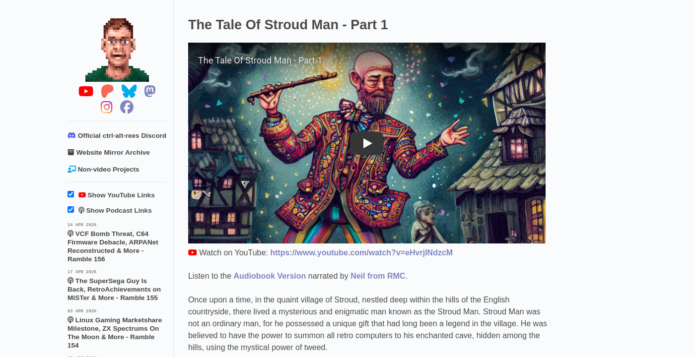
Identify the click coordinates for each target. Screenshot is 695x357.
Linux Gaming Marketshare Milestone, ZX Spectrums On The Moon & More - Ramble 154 (117, 328)
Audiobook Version (270, 276)
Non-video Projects (103, 169)
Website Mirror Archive (109, 152)
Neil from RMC (377, 276)
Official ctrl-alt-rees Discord (117, 135)
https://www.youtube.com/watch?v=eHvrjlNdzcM (361, 252)
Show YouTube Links (111, 195)
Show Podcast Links (110, 210)
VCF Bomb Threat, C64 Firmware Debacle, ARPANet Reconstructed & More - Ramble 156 (117, 242)
